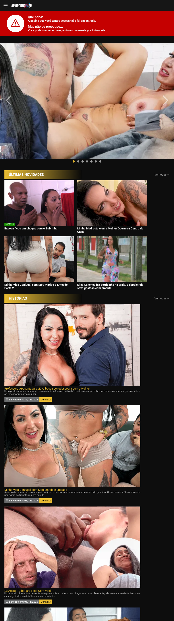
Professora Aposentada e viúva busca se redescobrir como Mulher (30, 228)
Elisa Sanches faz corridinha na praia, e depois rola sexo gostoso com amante (145, 175)
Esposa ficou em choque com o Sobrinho (20, 173)
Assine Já (127, 587)
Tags (150, 564)
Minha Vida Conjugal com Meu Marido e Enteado (85, 228)
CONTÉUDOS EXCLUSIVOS (87, 535)
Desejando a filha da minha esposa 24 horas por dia (30, 282)
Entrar (47, 586)
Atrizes (118, 564)
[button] (74, 125)
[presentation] (13, 82)
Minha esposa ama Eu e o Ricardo (136, 282)
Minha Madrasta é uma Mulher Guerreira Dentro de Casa (63, 175)
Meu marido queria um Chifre (78, 282)
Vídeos (55, 564)
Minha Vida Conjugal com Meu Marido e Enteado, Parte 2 (105, 175)
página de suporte (79, 603)
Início (24, 564)
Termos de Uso (122, 603)
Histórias (87, 564)
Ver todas (162, 189)
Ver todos (162, 138)
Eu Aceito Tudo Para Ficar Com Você (137, 228)
